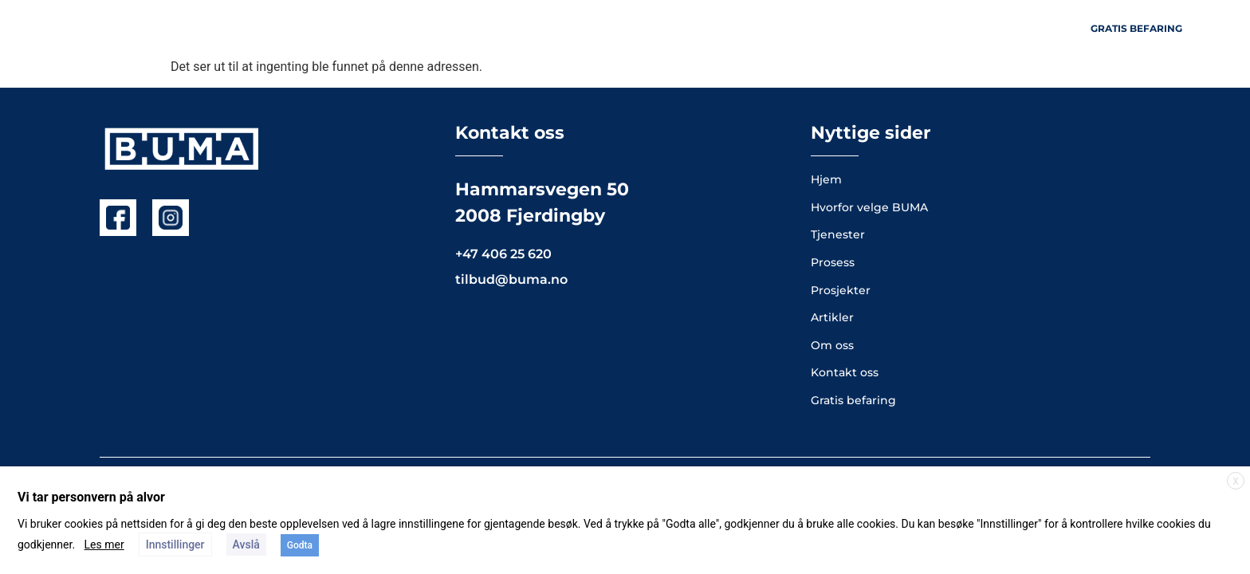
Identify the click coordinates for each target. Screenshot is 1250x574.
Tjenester (546, 28)
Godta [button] (299, 545)
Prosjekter (642, 28)
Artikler (893, 28)
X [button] (1235, 481)
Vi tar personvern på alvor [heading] (91, 497)
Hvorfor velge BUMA (869, 207)
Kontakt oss (988, 28)
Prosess (812, 28)
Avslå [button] (246, 544)
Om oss (732, 29)
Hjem (471, 28)
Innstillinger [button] (175, 544)
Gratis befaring (853, 400)
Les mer (104, 544)
